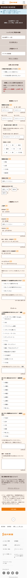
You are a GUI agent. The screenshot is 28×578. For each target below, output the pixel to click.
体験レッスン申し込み (18, 526)
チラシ (5, 341)
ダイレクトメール (8, 337)
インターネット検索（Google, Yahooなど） (12, 318)
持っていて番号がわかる (10, 283)
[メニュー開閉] (25, 7)
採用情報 (16, 541)
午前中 (5, 418)
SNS (5, 322)
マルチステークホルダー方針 (7, 562)
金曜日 (5, 397)
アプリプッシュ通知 (9, 326)
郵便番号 (5, 209)
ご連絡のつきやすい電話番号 (10, 251)
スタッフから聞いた (9, 330)
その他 (19, 152)
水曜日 (5, 390)
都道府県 (5, 219)
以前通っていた (8, 359)
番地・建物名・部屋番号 (9, 239)
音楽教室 (9, 526)
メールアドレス (7, 261)
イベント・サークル (9, 333)
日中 (5, 422)
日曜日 (5, 404)
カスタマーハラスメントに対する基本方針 (18, 556)
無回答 (5, 173)
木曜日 (5, 393)
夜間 (5, 429)
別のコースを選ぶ (13, 58)
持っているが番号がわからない (12, 287)
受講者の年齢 (6, 178)
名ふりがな (16, 115)
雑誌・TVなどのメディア (10, 348)
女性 (5, 165)
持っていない (7, 291)
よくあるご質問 (6, 541)
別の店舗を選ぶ (13, 42)
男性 (5, 162)
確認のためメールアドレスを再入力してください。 (13, 271)
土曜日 (5, 401)
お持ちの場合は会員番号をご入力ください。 (12, 295)
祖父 (18, 145)
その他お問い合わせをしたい (12, 75)
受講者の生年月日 (7, 186)
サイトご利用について (7, 554)
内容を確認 (13, 509)
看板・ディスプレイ (9, 344)
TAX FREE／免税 (6, 549)
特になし (6, 408)
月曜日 (5, 382)
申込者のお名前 (6, 133)
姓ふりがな (4, 115)
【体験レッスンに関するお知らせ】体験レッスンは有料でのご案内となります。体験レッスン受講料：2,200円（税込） (12, 12)
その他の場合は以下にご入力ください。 (13, 366)
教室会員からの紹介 (9, 352)
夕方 (5, 425)
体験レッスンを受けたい (10, 72)
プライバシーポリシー (13, 488)
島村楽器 (3, 526)
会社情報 (5, 545)
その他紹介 (7, 355)
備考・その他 (6, 454)
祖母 (6, 149)
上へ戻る (13, 519)
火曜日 (5, 386)
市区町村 (5, 228)
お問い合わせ (17, 545)
